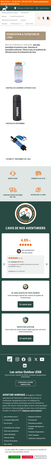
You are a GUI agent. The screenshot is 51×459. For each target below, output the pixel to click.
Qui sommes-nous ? (11, 417)
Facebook (23, 359)
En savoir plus (25, 304)
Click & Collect (9, 438)
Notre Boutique (9, 434)
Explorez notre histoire (31, 410)
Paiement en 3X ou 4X (38, 178)
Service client (13, 178)
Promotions (32, 420)
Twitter (36, 359)
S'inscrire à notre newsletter (25, 383)
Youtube (42, 359)
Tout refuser (27, 457)
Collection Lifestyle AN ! (37, 438)
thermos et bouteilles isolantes (21, 48)
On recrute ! (8, 423)
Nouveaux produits (35, 423)
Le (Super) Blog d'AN (11, 420)
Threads (30, 359)
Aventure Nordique (14, 394)
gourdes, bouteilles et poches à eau (22, 46)
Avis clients (8, 444)
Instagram (17, 359)
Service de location (11, 441)
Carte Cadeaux (33, 435)
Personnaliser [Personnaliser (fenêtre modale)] (40, 457)
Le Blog (10, 359)
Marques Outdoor (34, 417)
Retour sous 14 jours (38, 195)
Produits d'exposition (36, 432)
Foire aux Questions (11, 431)
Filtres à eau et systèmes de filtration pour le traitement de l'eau (25, 50)
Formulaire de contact (12, 428)
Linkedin (25, 366)
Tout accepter (14, 457)
